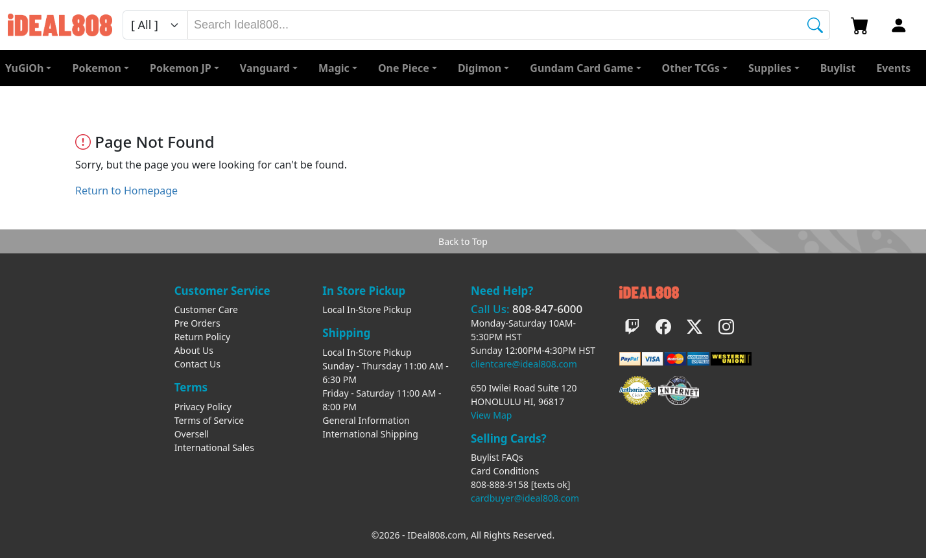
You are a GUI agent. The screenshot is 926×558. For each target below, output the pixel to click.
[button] (695, 68)
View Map (491, 415)
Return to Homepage (126, 190)
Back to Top (463, 241)
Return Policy (202, 337)
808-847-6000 (547, 308)
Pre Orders (197, 323)
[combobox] (508, 25)
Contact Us (197, 364)
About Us (193, 350)
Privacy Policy (203, 407)
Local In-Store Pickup (366, 309)
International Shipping (370, 434)
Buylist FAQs (497, 457)
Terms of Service (209, 420)
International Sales (214, 447)
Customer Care (206, 309)
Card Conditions (505, 471)
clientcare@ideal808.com (524, 364)
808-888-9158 (499, 484)
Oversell (191, 434)
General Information (365, 420)
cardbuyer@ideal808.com (525, 498)
